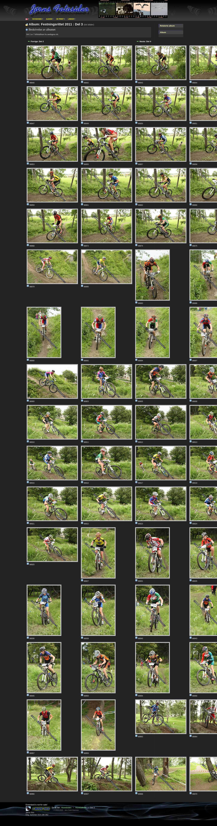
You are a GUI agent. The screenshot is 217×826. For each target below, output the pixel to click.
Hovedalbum (80, 807)
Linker (71, 19)
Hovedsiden (66, 807)
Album (49, 19)
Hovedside (37, 19)
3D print (60, 19)
